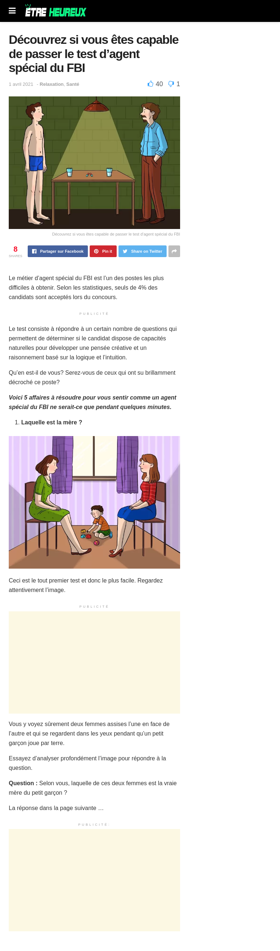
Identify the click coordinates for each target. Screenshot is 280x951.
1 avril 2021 (21, 84)
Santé (72, 84)
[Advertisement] (94, 662)
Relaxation (52, 84)
